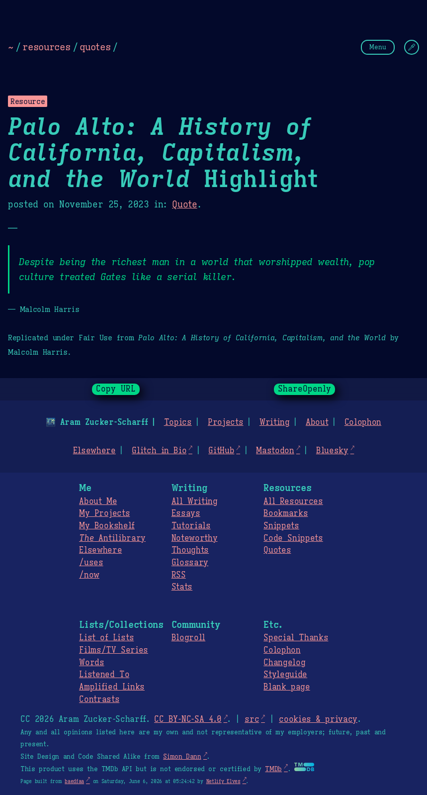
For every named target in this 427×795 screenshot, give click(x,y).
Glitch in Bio (159, 451)
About (317, 422)
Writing (274, 422)
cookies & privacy (318, 719)
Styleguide (285, 675)
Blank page (286, 687)
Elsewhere (94, 451)
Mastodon (275, 451)
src (252, 719)
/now (89, 575)
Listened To (104, 675)
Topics (178, 422)
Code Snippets (293, 538)
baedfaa (74, 781)
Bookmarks (285, 513)
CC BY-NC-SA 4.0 (187, 719)
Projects (225, 422)
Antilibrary (112, 538)
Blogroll (188, 638)
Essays (185, 513)
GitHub (221, 451)
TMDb (273, 769)
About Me (98, 501)
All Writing (194, 501)
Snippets (281, 526)
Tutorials (191, 526)
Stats (181, 587)
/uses (91, 563)
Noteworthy (194, 538)
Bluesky (332, 451)
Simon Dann (182, 757)
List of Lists (106, 638)
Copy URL (116, 389)
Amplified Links (112, 687)
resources (46, 47)
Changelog (284, 663)
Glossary (189, 563)
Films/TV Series (113, 650)
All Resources (293, 501)
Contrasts (99, 699)
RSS (178, 575)
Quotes (277, 550)
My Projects (104, 513)
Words (91, 663)
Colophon (362, 422)
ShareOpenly (304, 389)
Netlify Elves (223, 781)
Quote (184, 204)
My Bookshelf (107, 526)
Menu (377, 47)
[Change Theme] (411, 47)
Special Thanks (295, 638)
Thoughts (190, 550)
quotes (95, 47)
